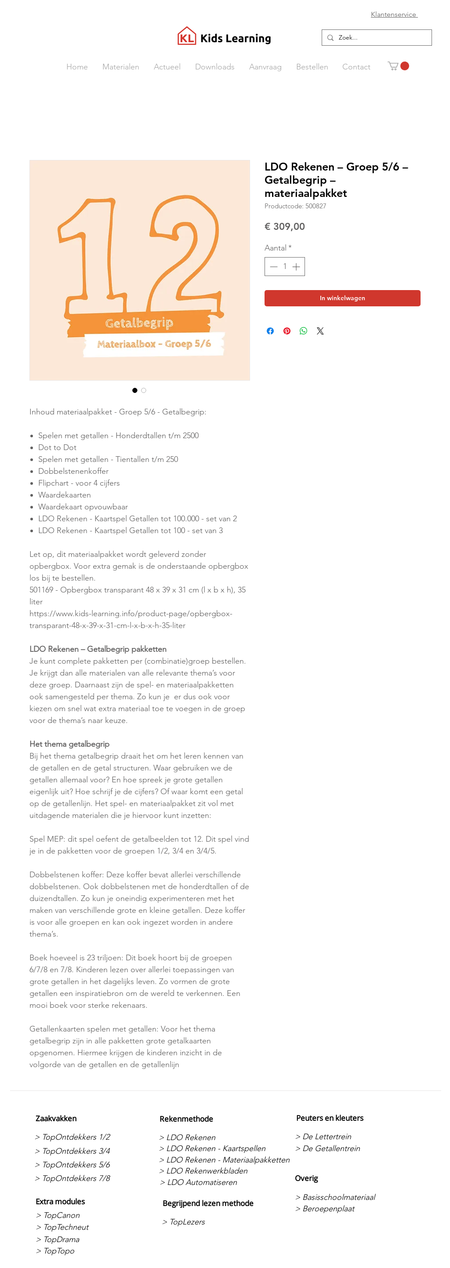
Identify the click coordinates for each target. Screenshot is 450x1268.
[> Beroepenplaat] (341, 1208)
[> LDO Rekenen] (205, 1137)
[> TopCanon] (82, 1215)
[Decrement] (272, 267)
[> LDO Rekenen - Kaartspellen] (212, 1148)
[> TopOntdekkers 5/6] (80, 1164)
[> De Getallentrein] (341, 1148)
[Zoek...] (376, 38)
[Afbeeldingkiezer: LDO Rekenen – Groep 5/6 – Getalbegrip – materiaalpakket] (135, 390)
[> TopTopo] (82, 1251)
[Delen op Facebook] (270, 331)
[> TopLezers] (208, 1222)
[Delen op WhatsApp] (303, 331)
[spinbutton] (284, 267)
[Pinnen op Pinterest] (287, 331)
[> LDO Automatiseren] (206, 1182)
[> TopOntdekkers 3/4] (80, 1151)
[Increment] (297, 267)
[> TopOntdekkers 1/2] (80, 1137)
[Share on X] (320, 331)
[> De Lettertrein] (341, 1136)
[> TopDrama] (82, 1239)
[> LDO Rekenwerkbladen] (205, 1171)
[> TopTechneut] (82, 1227)
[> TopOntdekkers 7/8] (80, 1178)
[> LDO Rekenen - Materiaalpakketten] (224, 1160)
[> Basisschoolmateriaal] (341, 1197)
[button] (398, 66)
